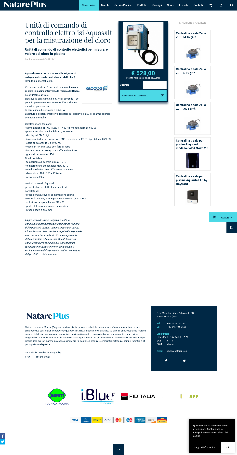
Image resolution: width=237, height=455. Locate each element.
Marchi (105, 5)
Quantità (124, 85)
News (170, 5)
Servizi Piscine (123, 5)
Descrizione (231, 227)
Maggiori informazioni (205, 447)
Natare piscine (25, 4)
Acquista (226, 217)
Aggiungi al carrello (135, 95)
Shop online (89, 5)
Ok (227, 447)
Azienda (183, 5)
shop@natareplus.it (177, 351)
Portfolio (142, 5)
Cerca (231, 5)
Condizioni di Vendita (35, 352)
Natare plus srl (48, 315)
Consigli (157, 5)
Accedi (221, 5)
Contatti (198, 5)
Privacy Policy (54, 352)
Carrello (210, 5)
